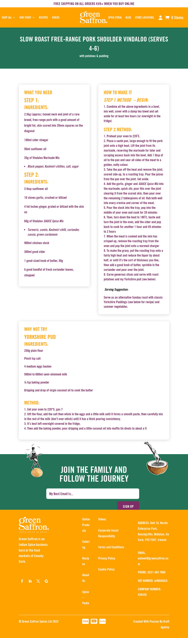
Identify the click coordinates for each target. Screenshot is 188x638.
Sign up (128, 506)
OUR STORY (25, 17)
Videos (55, 17)
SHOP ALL (7, 17)
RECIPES (43, 17)
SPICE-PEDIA (115, 17)
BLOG (128, 17)
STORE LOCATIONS (144, 17)
